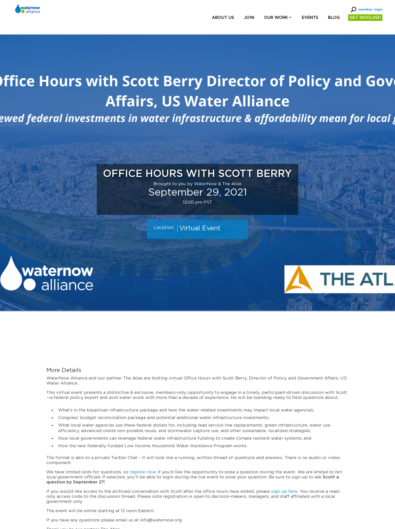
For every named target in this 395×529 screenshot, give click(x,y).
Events (310, 18)
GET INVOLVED (365, 18)
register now (142, 472)
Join (249, 18)
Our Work (276, 18)
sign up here (284, 491)
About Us (223, 18)
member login (370, 9)
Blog (334, 18)
